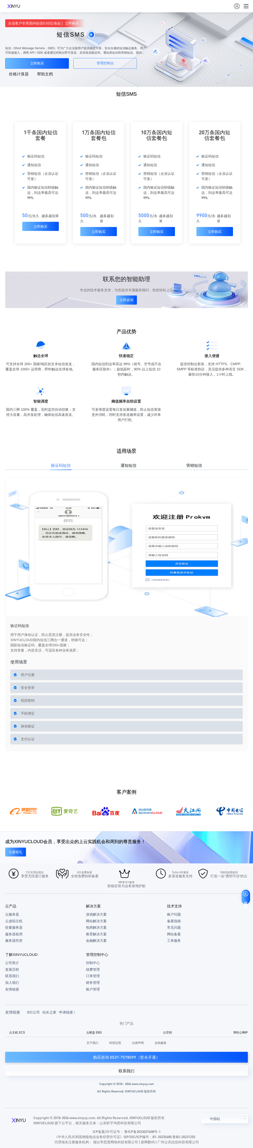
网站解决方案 (96, 921)
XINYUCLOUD (13, 6)
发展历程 (12, 969)
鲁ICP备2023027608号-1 (142, 1131)
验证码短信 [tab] (61, 465)
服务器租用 (13, 934)
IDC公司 (33, 1012)
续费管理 (93, 969)
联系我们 (12, 976)
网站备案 (174, 934)
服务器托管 (13, 941)
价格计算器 (19, 74)
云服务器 (12, 914)
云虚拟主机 (13, 921)
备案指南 (174, 921)
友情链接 (12, 989)
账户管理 (93, 989)
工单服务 (174, 941)
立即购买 (37, 63)
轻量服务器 (13, 927)
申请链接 (67, 1012)
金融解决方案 (96, 941)
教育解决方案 (96, 934)
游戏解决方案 (96, 914)
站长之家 (49, 1012)
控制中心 (93, 963)
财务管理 (93, 983)
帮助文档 (45, 74)
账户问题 (174, 914)
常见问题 (174, 927)
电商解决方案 (96, 927)
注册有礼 (15, 852)
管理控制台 (105, 63)
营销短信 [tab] (194, 465)
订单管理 (93, 976)
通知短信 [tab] (128, 465)
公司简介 (12, 963)
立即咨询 (126, 300)
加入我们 (12, 983)
